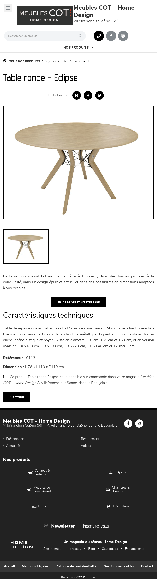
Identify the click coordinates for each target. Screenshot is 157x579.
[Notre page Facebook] (111, 36)
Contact (147, 566)
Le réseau (74, 548)
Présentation (15, 439)
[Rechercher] (81, 36)
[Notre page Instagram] (123, 36)
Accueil (9, 566)
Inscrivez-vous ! (97, 526)
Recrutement (90, 439)
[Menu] (8, 8)
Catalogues (110, 548)
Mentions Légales (35, 566)
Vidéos (86, 445)
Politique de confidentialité (76, 566)
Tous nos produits (24, 61)
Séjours (50, 61)
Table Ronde (81, 61)
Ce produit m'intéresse (79, 302)
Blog (91, 548)
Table (64, 61)
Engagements (134, 548)
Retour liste (59, 95)
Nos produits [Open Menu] (78, 47)
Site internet (52, 548)
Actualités (13, 445)
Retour (16, 397)
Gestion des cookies (119, 566)
